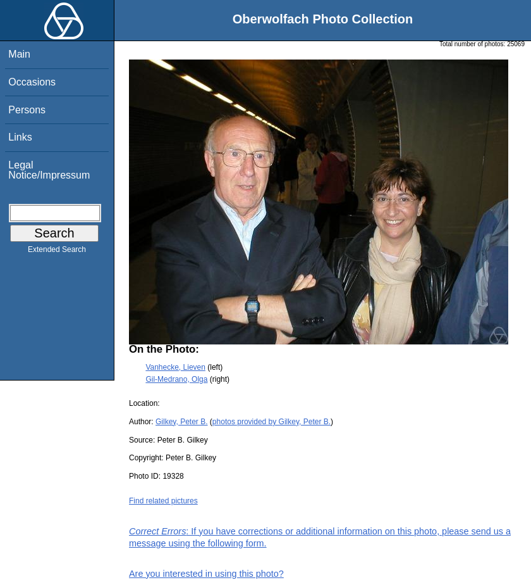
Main (19, 54)
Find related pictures (163, 500)
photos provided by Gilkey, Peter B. (271, 421)
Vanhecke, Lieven (175, 367)
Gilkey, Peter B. (181, 421)
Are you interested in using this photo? (206, 574)
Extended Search (57, 252)
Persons (27, 109)
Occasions (32, 82)
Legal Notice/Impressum (49, 170)
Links (20, 137)
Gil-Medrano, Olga (176, 379)
